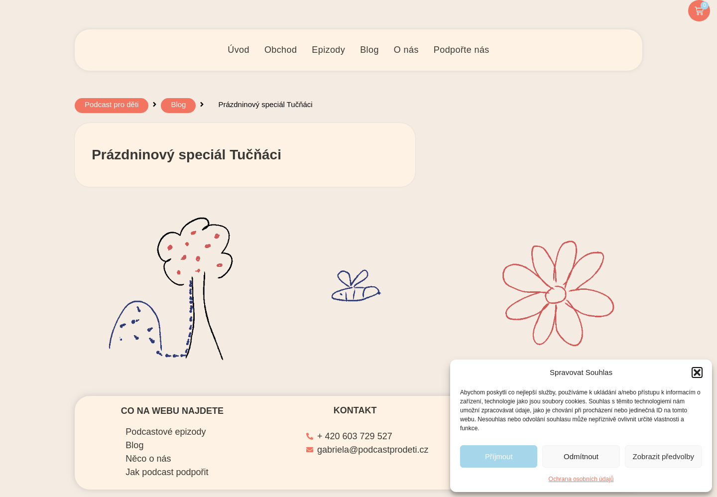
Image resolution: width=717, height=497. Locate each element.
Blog (178, 107)
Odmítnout (581, 456)
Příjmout (499, 456)
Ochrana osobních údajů (581, 479)
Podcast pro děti (111, 107)
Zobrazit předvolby (663, 456)
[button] (697, 372)
